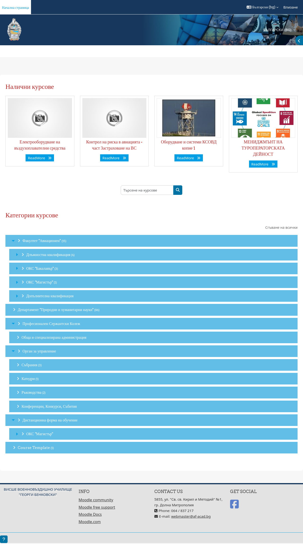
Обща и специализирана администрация (54, 337)
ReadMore (40, 157)
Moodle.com (90, 521)
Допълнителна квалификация (50, 295)
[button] (262, 7)
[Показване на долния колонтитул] (4, 539)
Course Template (34, 447)
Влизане (290, 7)
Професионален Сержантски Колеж (51, 323)
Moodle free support (97, 507)
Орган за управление (39, 351)
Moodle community (96, 500)
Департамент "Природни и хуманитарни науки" (56, 309)
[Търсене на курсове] (147, 190)
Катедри (28, 378)
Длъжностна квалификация (48, 254)
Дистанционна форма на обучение (50, 420)
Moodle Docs (90, 514)
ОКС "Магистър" (39, 282)
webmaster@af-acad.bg (191, 516)
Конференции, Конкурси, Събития (49, 406)
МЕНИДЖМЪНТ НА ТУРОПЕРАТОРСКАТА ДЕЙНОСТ (263, 148)
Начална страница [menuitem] (15, 7)
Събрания (29, 364)
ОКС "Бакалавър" (40, 268)
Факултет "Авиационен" (41, 240)
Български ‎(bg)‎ (277, 29)
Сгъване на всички (281, 227)
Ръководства (31, 392)
